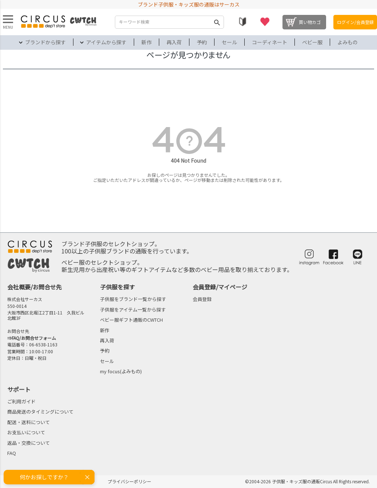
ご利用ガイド (21, 401)
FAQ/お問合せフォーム (34, 338)
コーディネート (269, 42)
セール (229, 42)
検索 (216, 22)
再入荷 (174, 42)
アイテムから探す (106, 42)
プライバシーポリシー (129, 481)
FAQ (11, 453)
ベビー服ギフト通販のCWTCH (131, 319)
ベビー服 (312, 42)
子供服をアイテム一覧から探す (133, 309)
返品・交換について (28, 442)
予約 (202, 42)
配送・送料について (28, 422)
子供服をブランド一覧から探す (133, 299)
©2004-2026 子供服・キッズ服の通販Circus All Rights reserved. (307, 481)
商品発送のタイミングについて (40, 411)
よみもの (347, 42)
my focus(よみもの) (121, 371)
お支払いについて (26, 432)
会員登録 (202, 299)
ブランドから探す (45, 42)
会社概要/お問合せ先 (34, 286)
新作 (146, 42)
